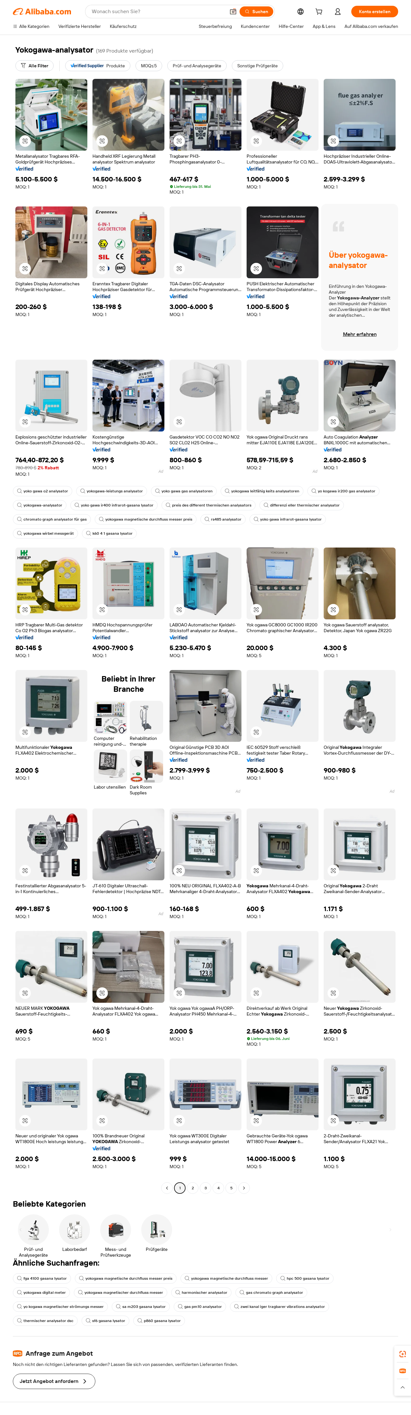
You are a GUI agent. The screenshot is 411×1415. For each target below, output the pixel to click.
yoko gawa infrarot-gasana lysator (288, 519)
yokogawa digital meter (41, 1292)
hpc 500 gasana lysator (304, 1278)
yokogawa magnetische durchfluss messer (226, 1278)
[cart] (320, 12)
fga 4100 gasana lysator (42, 1278)
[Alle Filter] (34, 65)
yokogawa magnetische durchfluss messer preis (145, 519)
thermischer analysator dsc (45, 1320)
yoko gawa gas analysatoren (184, 491)
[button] (233, 11)
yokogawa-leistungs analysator (111, 491)
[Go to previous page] (167, 1188)
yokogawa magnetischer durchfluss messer (120, 1292)
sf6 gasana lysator (105, 1320)
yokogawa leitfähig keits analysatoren (262, 491)
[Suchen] (256, 11)
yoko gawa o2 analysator (42, 491)
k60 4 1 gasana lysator (109, 533)
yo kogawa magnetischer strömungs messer (60, 1306)
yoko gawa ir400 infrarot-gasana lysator (113, 505)
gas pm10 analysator (200, 1306)
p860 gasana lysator (159, 1320)
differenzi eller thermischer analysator (302, 505)
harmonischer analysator (201, 1292)
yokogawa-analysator (39, 505)
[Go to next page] (244, 1188)
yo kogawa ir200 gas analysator (343, 491)
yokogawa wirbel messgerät (45, 533)
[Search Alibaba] (158, 11)
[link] (402, 1354)
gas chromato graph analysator (271, 1292)
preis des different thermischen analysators (208, 505)
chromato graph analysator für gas (52, 519)
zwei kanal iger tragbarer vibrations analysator (279, 1306)
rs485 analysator (223, 519)
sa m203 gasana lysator (141, 1306)
